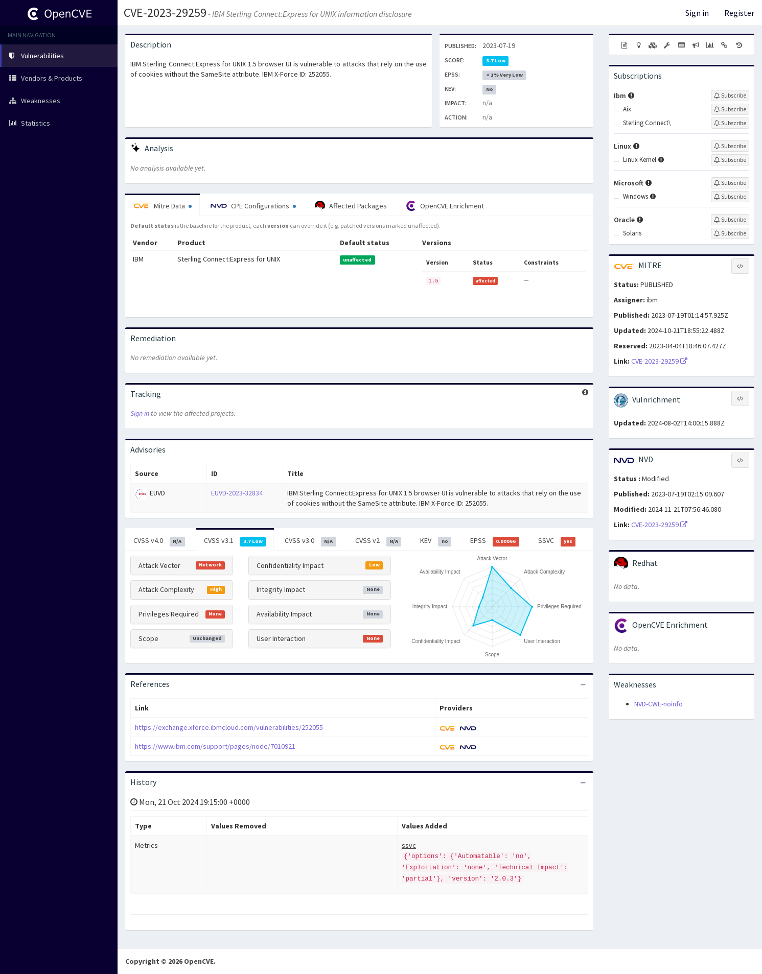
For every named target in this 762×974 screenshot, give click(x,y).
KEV (435, 541)
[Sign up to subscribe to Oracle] (730, 219)
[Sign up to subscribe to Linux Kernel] (730, 159)
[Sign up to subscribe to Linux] (730, 146)
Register (739, 13)
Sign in (697, 13)
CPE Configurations (253, 205)
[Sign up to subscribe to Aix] (730, 109)
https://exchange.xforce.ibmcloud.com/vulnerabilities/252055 (229, 727)
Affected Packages (351, 206)
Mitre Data (162, 205)
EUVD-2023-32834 (237, 492)
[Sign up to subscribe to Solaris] (730, 233)
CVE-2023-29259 (165, 12)
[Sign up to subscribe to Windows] (730, 196)
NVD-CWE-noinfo (658, 703)
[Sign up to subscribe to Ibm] (730, 95)
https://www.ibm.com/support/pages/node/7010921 (215, 746)
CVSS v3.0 (310, 541)
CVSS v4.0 (159, 541)
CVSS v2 (378, 541)
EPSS (494, 541)
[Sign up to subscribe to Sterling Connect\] (730, 123)
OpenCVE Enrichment (445, 206)
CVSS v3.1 (235, 541)
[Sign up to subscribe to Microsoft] (730, 182)
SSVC (557, 541)
